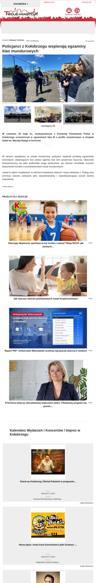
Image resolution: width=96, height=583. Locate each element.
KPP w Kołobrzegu (32, 41)
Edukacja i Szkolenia (16, 40)
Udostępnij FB (48, 126)
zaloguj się (86, 2)
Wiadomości (49, 2)
